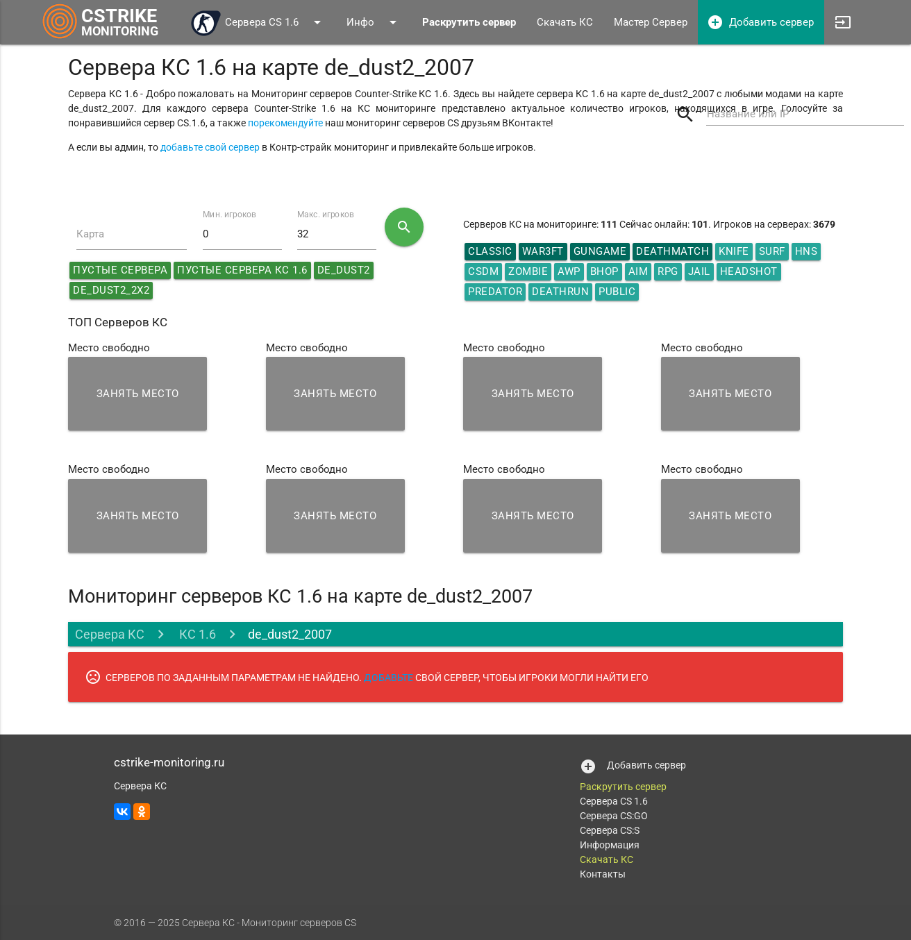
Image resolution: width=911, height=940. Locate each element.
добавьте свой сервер (210, 147)
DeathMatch (672, 251)
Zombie (528, 271)
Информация (610, 844)
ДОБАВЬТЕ (388, 677)
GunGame (600, 251)
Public (617, 291)
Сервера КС (109, 634)
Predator (495, 291)
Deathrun (560, 291)
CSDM (483, 271)
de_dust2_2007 (290, 634)
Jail (699, 271)
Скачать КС (565, 22)
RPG (668, 271)
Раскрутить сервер (623, 786)
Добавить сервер (760, 22)
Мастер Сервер (650, 22)
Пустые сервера (120, 270)
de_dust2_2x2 (111, 290)
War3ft (543, 251)
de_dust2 (343, 270)
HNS (806, 251)
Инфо (373, 22)
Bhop (604, 271)
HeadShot (749, 271)
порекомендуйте (285, 122)
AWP (569, 271)
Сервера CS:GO (614, 815)
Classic (490, 251)
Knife (734, 251)
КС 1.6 (196, 634)
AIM (638, 271)
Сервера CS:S (610, 830)
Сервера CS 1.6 (258, 22)
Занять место (138, 393)
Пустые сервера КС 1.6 (242, 270)
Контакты (603, 874)
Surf (772, 251)
